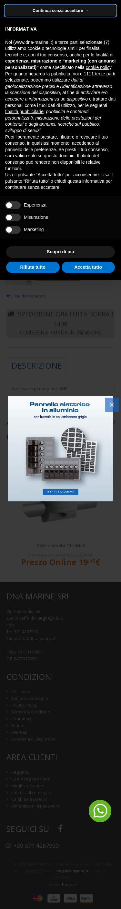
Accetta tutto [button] (88, 267)
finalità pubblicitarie (24, 111)
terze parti (105, 73)
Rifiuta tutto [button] (32, 267)
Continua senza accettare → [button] (60, 10)
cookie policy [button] (98, 67)
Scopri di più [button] (60, 251)
